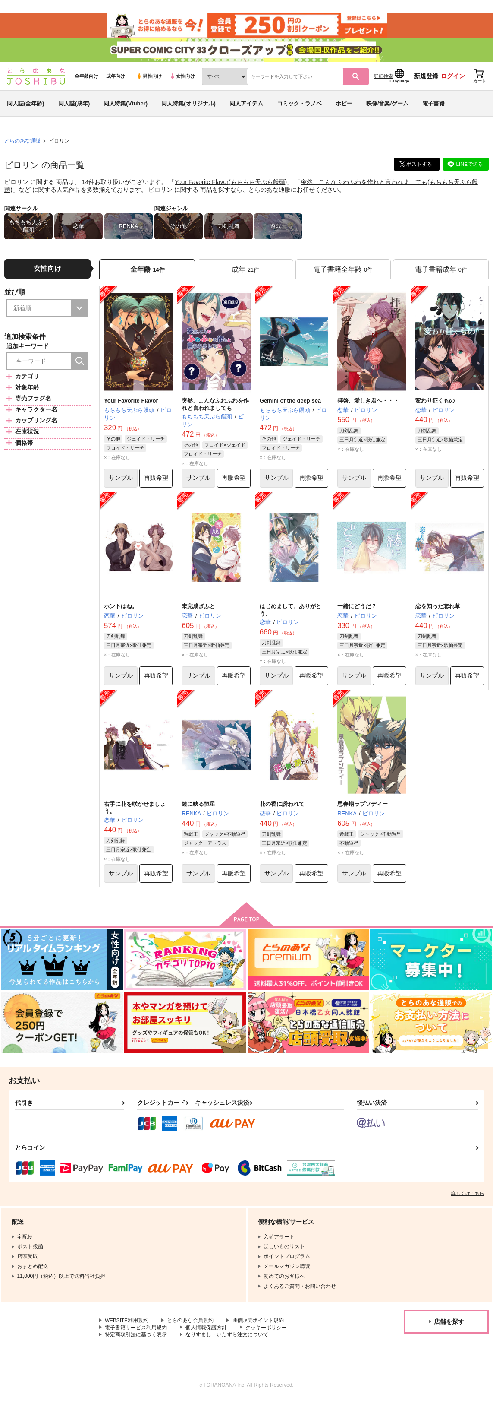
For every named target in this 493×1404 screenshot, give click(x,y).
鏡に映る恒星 (198, 807)
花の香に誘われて (282, 807)
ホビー (344, 105)
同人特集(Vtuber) (126, 105)
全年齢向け (86, 78)
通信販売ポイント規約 (258, 1324)
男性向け (149, 78)
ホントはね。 (121, 609)
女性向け (182, 78)
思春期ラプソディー (362, 807)
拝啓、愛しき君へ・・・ (368, 403)
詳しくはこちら (467, 1196)
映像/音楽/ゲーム (387, 105)
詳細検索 (383, 78)
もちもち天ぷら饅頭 (258, 184)
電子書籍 (433, 105)
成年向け (115, 78)
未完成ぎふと (198, 609)
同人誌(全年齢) (25, 105)
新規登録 (426, 78)
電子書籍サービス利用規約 (136, 1331)
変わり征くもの (435, 403)
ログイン (453, 78)
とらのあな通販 (22, 143)
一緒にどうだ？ (357, 609)
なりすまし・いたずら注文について (226, 1338)
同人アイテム (246, 105)
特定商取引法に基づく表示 (136, 1338)
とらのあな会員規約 (190, 1324)
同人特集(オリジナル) (188, 105)
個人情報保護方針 (206, 1331)
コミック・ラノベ (299, 105)
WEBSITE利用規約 (127, 1324)
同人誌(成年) (74, 105)
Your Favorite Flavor (202, 184)
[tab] (245, 271)
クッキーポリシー (266, 1331)
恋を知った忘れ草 (437, 609)
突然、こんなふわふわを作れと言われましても (364, 184)
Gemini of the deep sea (290, 403)
